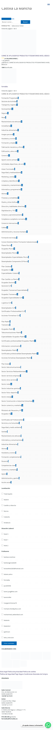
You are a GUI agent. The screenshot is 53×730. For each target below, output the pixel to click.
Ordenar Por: (5, 26)
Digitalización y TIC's (9, 210)
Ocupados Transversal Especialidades (14, 290)
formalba (4, 86)
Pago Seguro (19, 674)
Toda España (8, 494)
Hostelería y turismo (9, 138)
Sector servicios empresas (11, 376)
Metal (3, 117)
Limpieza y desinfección (10, 181)
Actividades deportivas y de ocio (13, 164)
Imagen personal (7, 134)
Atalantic (7, 620)
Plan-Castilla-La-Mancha (10, 279)
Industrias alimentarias (10, 130)
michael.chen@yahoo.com (12, 609)
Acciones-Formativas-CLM (11, 315)
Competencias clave (8, 465)
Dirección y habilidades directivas (13, 206)
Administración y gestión (10, 478)
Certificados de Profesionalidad (12, 420)
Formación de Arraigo (9, 238)
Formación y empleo (9, 143)
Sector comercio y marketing (12, 405)
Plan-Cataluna (6, 266)
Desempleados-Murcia (10, 253)
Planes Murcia (6, 245)
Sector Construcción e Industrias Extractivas (17, 401)
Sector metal (6, 384)
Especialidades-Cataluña (10, 273)
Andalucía (7, 523)
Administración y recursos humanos (14, 232)
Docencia (4, 461)
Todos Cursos (7, 19)
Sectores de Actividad (9, 101)
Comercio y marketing (9, 469)
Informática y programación (11, 189)
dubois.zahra (8, 574)
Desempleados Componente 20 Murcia (15, 261)
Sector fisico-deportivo (9, 392)
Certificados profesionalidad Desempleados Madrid (19, 353)
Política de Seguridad (7, 674)
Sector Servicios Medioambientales (14, 371)
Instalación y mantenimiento (12, 185)
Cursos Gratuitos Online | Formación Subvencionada (19, 242)
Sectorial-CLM (6, 286)
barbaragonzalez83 (10, 563)
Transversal (5, 325)
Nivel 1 (6, 540)
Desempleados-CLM (8, 308)
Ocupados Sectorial (8, 282)
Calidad (4, 227)
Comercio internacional (10, 223)
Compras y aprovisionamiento (12, 215)
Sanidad (4, 431)
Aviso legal (3, 671)
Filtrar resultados (9, 643)
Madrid (6, 500)
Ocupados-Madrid (8, 329)
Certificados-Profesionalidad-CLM (13, 311)
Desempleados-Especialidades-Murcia (15, 257)
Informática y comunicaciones (12, 440)
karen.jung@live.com (10, 592)
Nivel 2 (6, 546)
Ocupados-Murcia (8, 249)
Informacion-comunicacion (11, 346)
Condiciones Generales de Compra (36, 674)
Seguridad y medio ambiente (11, 427)
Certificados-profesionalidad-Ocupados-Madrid (18, 341)
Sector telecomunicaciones (11, 367)
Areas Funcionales (8, 169)
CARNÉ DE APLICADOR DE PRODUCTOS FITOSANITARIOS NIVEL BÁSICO (25, 56)
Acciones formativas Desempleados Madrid (16, 358)
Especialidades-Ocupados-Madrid (13, 336)
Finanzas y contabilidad (10, 198)
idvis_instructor (9, 638)
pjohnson (7, 632)
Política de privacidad (15, 671)
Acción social (6, 482)
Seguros (5, 113)
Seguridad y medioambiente (11, 172)
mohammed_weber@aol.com (13, 615)
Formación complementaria (11, 457)
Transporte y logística (9, 105)
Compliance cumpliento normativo (14, 219)
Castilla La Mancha (10, 505)
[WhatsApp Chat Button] (48, 725)
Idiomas (4, 193)
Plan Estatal (6, 364)
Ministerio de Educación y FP (12, 410)
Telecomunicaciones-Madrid (11, 332)
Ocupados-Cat (7, 270)
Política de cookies (29, 671)
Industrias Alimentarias (9, 444)
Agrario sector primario (10, 160)
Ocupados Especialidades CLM (12, 298)
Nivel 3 (6, 534)
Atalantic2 (7, 626)
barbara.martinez (9, 557)
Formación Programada (10, 98)
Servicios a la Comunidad (10, 423)
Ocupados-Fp (6, 414)
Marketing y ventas (8, 177)
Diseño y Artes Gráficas (10, 202)
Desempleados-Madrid (9, 350)
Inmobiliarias (6, 126)
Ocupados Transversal (9, 294)
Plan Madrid (5, 321)
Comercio (5, 155)
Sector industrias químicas (11, 388)
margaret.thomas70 (10, 603)
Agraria (4, 474)
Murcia (6, 511)
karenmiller (7, 597)
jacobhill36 (7, 586)
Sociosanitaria (7, 109)
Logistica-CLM (6, 303)
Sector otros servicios (9, 380)
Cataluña (7, 517)
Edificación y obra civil (9, 151)
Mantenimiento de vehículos (11, 121)
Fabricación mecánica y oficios (12, 147)
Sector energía (7, 397)
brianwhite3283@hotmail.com (13, 569)
